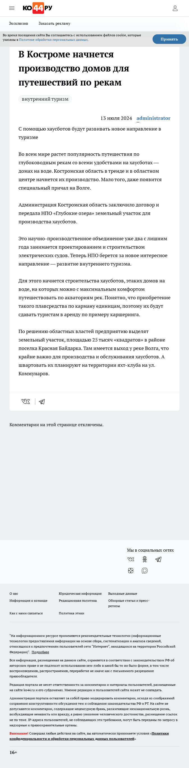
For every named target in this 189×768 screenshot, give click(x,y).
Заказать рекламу (54, 23)
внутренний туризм (45, 99)
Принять (169, 39)
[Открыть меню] (12, 8)
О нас (14, 593)
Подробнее (40, 652)
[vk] (26, 401)
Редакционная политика (78, 600)
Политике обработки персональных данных (53, 39)
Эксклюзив (18, 23)
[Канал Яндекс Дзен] (131, 570)
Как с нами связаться (26, 613)
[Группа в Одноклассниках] (145, 559)
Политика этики (71, 613)
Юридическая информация (80, 593)
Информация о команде (28, 600)
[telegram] (43, 401)
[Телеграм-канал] (159, 559)
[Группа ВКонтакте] (131, 559)
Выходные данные (122, 593)
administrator (153, 118)
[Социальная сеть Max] (145, 570)
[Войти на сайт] (175, 8)
